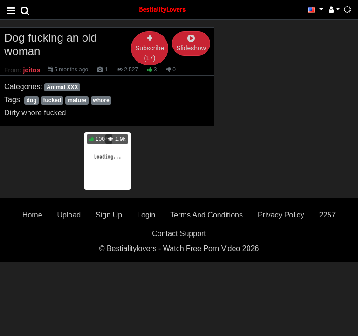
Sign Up (109, 215)
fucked (52, 100)
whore (101, 100)
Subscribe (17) (149, 48)
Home (32, 215)
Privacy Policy (281, 215)
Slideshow (191, 43)
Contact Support (179, 234)
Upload (69, 215)
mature (77, 100)
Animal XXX (62, 87)
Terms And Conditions (206, 215)
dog (31, 100)
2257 (327, 215)
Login (146, 215)
